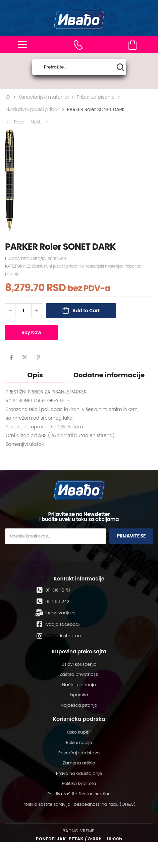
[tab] (35, 375)
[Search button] (120, 67)
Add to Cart (86, 310)
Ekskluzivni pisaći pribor (32, 109)
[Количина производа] (23, 310)
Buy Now (31, 332)
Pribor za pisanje (96, 97)
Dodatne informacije (109, 375)
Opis (35, 375)
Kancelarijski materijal (43, 97)
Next (39, 122)
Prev (16, 122)
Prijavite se (131, 535)
